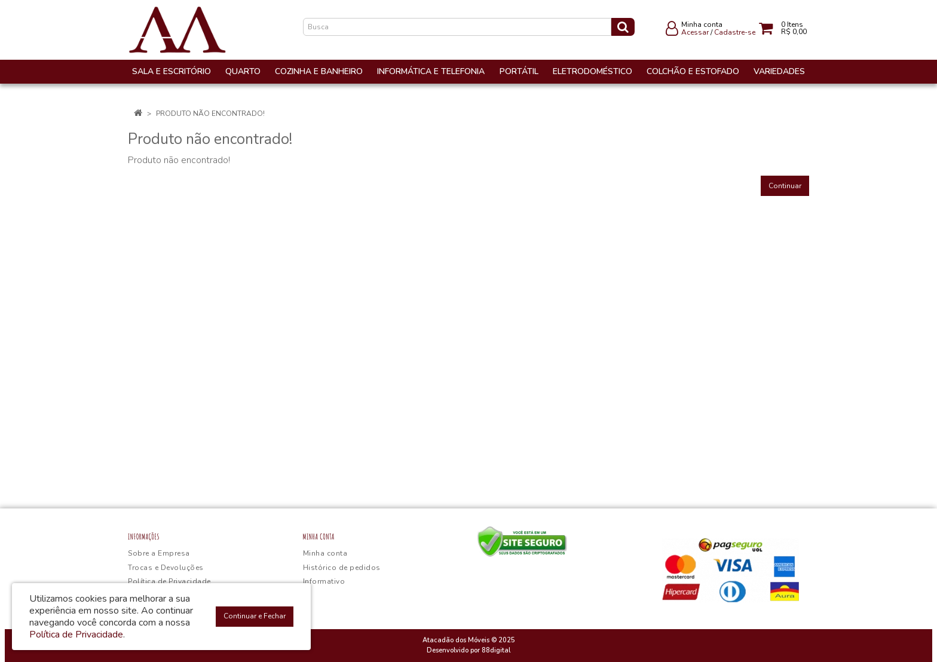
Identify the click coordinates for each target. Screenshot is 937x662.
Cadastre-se (734, 32)
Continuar (784, 186)
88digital (496, 650)
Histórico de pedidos (342, 567)
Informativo (324, 581)
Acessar (695, 32)
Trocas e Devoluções (166, 567)
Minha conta (325, 553)
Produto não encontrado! (210, 113)
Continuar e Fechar (254, 616)
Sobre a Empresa (159, 553)
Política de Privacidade (169, 581)
